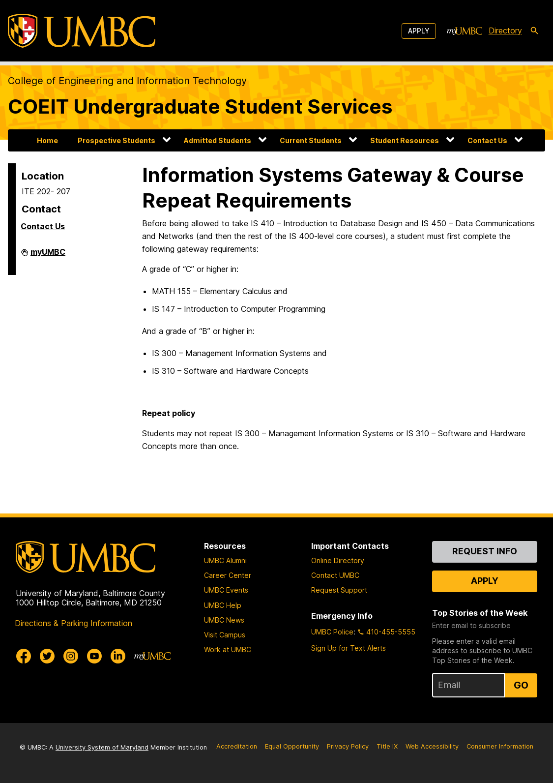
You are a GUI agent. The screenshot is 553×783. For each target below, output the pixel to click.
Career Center (227, 575)
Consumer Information (499, 746)
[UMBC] (81, 31)
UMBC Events (226, 590)
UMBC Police (332, 632)
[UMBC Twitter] (47, 656)
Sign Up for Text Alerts (348, 648)
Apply (419, 31)
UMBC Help (222, 605)
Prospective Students (116, 140)
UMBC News (224, 620)
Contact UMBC (335, 575)
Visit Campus (224, 635)
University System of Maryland (102, 747)
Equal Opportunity (292, 746)
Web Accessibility (432, 746)
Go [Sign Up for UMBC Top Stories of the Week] (521, 685)
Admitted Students (217, 140)
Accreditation (236, 746)
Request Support (339, 590)
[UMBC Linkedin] (118, 656)
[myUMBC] (464, 31)
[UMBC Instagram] (71, 656)
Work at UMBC (227, 649)
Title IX (387, 746)
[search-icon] (534, 31)
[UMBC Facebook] (23, 656)
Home (47, 140)
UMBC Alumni (225, 560)
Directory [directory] (505, 30)
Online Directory (337, 560)
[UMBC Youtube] (94, 656)
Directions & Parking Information (73, 623)
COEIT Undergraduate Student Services (200, 106)
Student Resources (404, 140)
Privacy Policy (348, 746)
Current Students (311, 140)
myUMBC (47, 256)
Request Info (484, 551)
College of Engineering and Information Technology (127, 81)
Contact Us (487, 140)
